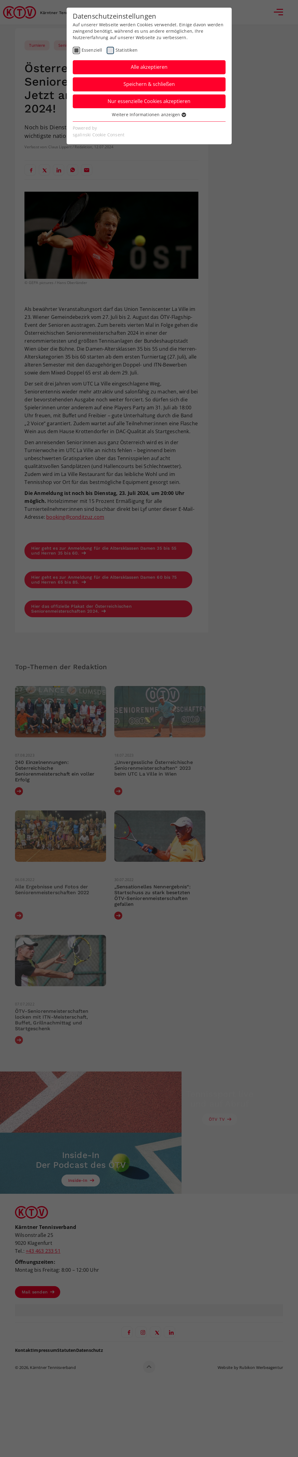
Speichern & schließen (149, 84)
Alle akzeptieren (149, 67)
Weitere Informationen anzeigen (149, 114)
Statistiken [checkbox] (127, 50)
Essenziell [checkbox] (92, 50)
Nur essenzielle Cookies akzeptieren (149, 101)
